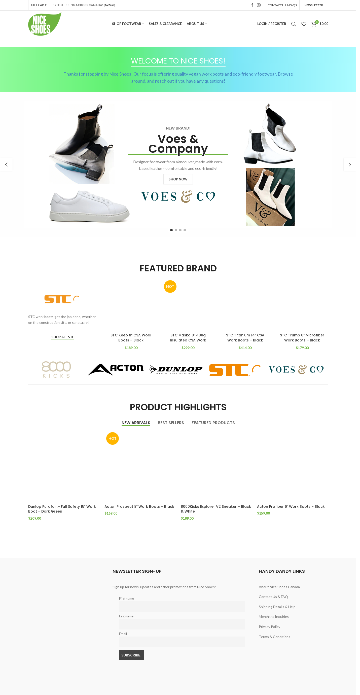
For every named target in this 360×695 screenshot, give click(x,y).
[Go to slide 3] (180, 230)
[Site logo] (45, 23)
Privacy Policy (269, 626)
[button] (6, 164)
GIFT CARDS (39, 5)
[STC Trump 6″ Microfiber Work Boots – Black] (302, 304)
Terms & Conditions (274, 636)
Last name (126, 616)
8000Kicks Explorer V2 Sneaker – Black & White (216, 509)
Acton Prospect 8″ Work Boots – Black (139, 506)
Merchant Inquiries (274, 616)
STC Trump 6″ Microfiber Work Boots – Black (302, 338)
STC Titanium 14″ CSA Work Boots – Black (245, 338)
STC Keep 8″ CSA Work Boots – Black (131, 338)
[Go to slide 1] (171, 230)
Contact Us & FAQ (273, 596)
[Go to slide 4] (185, 230)
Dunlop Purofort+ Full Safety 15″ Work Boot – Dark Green (62, 509)
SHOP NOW (178, 179)
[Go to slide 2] (176, 230)
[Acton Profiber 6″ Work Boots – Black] (292, 466)
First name (126, 599)
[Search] (294, 24)
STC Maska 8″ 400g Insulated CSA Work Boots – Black (188, 340)
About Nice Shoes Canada (279, 586)
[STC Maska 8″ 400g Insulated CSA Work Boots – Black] (188, 304)
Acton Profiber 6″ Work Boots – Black (291, 506)
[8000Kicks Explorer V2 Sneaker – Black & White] (216, 466)
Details (109, 5)
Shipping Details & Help (277, 606)
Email (123, 634)
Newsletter (314, 5)
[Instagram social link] (258, 5)
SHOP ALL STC (62, 337)
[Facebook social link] (252, 5)
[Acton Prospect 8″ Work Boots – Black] (140, 466)
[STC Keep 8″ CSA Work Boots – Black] (131, 304)
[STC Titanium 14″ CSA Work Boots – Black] (245, 304)
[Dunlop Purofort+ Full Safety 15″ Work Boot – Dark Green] (63, 466)
